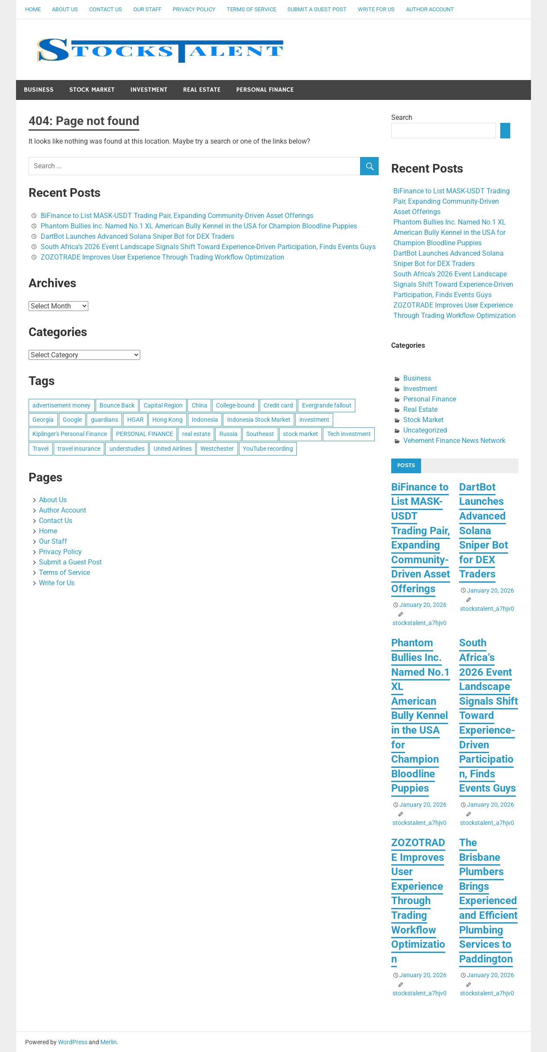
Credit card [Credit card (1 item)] (278, 405)
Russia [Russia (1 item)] (228, 433)
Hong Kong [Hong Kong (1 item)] (167, 419)
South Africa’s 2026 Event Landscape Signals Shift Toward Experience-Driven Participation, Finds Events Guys (208, 247)
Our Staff (147, 9)
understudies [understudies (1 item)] (127, 448)
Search (401, 117)
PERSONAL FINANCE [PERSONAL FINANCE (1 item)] (144, 433)
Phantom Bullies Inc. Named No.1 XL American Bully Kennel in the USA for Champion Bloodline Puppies (199, 226)
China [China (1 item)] (199, 405)
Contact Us (105, 9)
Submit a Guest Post (317, 9)
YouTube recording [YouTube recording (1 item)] (268, 448)
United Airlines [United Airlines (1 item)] (173, 448)
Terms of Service (251, 9)
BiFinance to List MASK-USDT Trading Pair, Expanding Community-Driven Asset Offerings (177, 216)
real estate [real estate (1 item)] (196, 433)
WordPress (72, 1042)
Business (39, 90)
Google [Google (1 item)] (72, 419)
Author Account (430, 9)
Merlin (108, 1042)
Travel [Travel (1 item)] (40, 448)
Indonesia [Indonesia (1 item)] (205, 419)
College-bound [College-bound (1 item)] (235, 405)
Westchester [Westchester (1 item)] (217, 448)
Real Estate (202, 90)
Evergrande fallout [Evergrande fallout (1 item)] (326, 405)
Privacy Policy (194, 9)
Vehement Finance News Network (454, 440)
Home (33, 9)
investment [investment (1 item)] (314, 419)
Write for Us (376, 9)
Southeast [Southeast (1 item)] (260, 433)
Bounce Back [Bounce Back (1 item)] (117, 405)
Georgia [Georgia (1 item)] (43, 419)
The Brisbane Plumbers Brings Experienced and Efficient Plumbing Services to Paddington (488, 901)
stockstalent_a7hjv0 (420, 622)
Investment (148, 90)
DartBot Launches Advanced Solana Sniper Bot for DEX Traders (137, 236)
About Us (65, 9)
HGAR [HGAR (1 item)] (135, 419)
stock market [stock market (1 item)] (300, 433)
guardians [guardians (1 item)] (104, 419)
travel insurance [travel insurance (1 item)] (79, 448)
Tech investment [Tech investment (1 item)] (349, 433)
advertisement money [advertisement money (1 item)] (61, 405)
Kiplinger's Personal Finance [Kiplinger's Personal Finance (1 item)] (69, 433)
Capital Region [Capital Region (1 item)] (163, 405)
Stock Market (92, 90)
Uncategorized (425, 430)
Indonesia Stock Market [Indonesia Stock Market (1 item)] (258, 419)
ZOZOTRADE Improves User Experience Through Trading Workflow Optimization (162, 257)
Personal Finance (265, 90)
